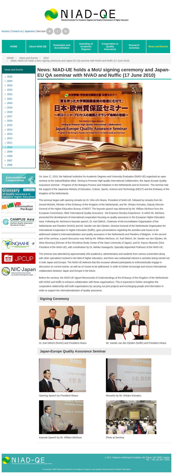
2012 (9, 138)
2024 (9, 85)
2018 (9, 112)
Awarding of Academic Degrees (86, 46)
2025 (9, 81)
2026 (9, 76)
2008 (9, 156)
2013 (9, 134)
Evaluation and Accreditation (62, 46)
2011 (9, 142)
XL (65, 31)
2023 (9, 89)
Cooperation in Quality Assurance (110, 46)
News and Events (158, 46)
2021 (9, 98)
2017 (9, 116)
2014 (9, 129)
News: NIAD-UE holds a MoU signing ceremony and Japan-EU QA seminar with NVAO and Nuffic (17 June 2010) (70, 60)
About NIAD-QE (37, 46)
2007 (9, 160)
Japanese (29, 31)
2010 (46, 58)
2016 (9, 120)
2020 (9, 103)
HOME (13, 46)
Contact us (17, 31)
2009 (9, 151)
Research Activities (134, 46)
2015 (9, 125)
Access (5, 31)
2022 (9, 94)
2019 (9, 107)
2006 (9, 164)
